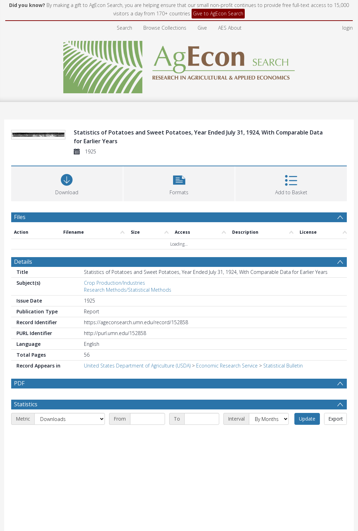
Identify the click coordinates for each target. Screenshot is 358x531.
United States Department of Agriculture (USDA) (137, 365)
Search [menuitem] (124, 27)
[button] (179, 182)
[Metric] (69, 419)
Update (307, 418)
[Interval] (269, 419)
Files (20, 217)
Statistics (25, 404)
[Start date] (147, 419)
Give (202, 27)
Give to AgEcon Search (218, 13)
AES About (230, 27)
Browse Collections (164, 27)
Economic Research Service (227, 365)
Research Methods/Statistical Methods (127, 289)
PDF (19, 383)
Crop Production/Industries (114, 282)
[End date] (201, 419)
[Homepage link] (179, 65)
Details (23, 262)
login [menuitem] (347, 27)
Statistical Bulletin (283, 365)
